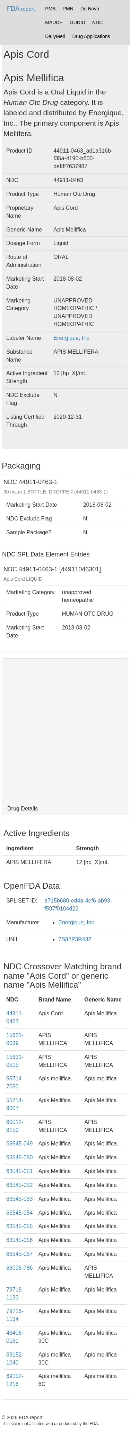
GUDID (77, 22)
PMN (68, 8)
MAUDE (54, 22)
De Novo (89, 8)
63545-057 (19, 1254)
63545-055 (19, 1226)
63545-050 (19, 1157)
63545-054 (19, 1213)
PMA (50, 8)
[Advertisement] (65, 730)
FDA (21, 8)
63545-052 (19, 1185)
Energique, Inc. (72, 338)
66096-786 (19, 1268)
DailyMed (55, 36)
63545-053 (19, 1199)
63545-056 (19, 1240)
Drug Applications (91, 36)
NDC (97, 22)
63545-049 (19, 1144)
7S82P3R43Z (75, 939)
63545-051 (19, 1171)
